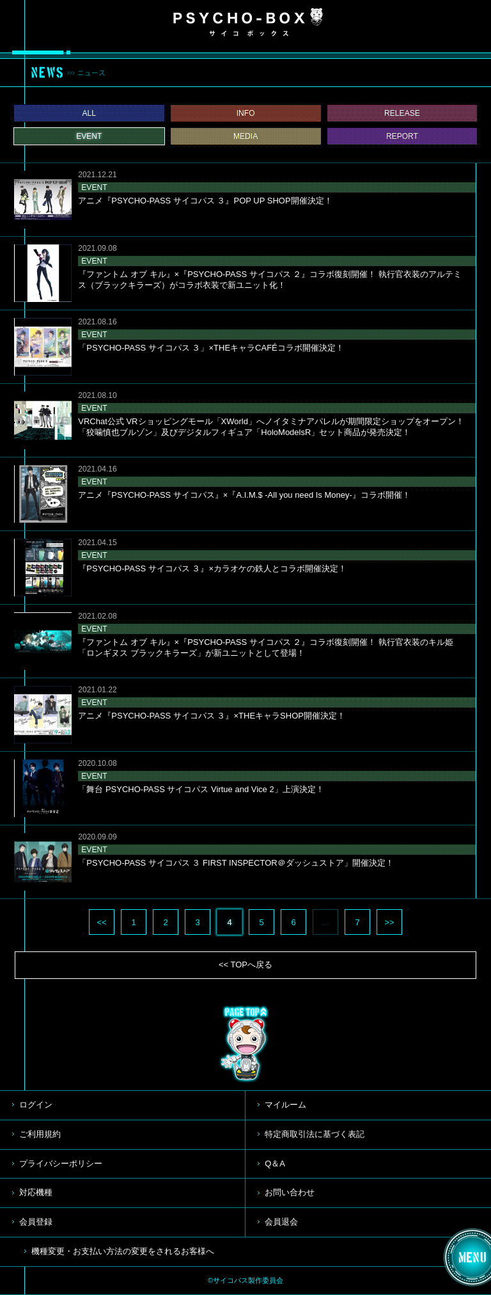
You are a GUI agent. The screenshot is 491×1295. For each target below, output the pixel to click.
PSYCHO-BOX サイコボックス (248, 22)
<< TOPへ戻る (245, 964)
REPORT (402, 136)
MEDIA (245, 136)
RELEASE (402, 113)
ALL (89, 113)
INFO (246, 113)
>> (389, 922)
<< (101, 922)
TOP (245, 1044)
